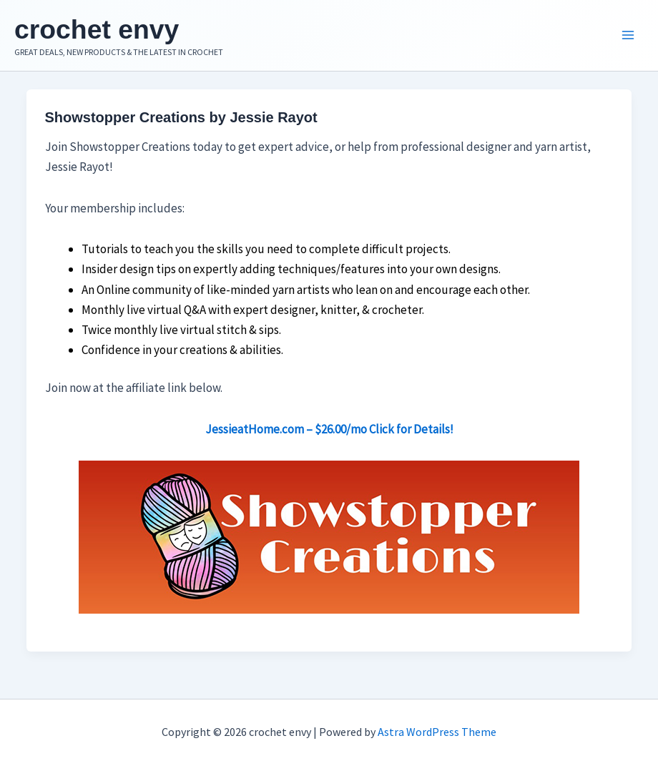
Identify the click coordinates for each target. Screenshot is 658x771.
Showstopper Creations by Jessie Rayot (181, 121)
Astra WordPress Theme (437, 732)
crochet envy (111, 30)
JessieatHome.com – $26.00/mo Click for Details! (329, 433)
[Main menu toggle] (628, 38)
